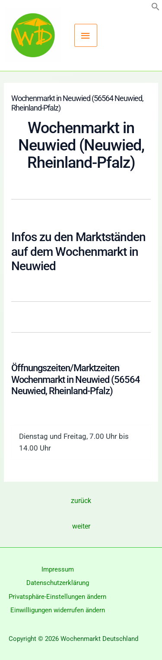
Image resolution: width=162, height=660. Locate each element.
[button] (155, 8)
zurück (81, 501)
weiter (81, 526)
